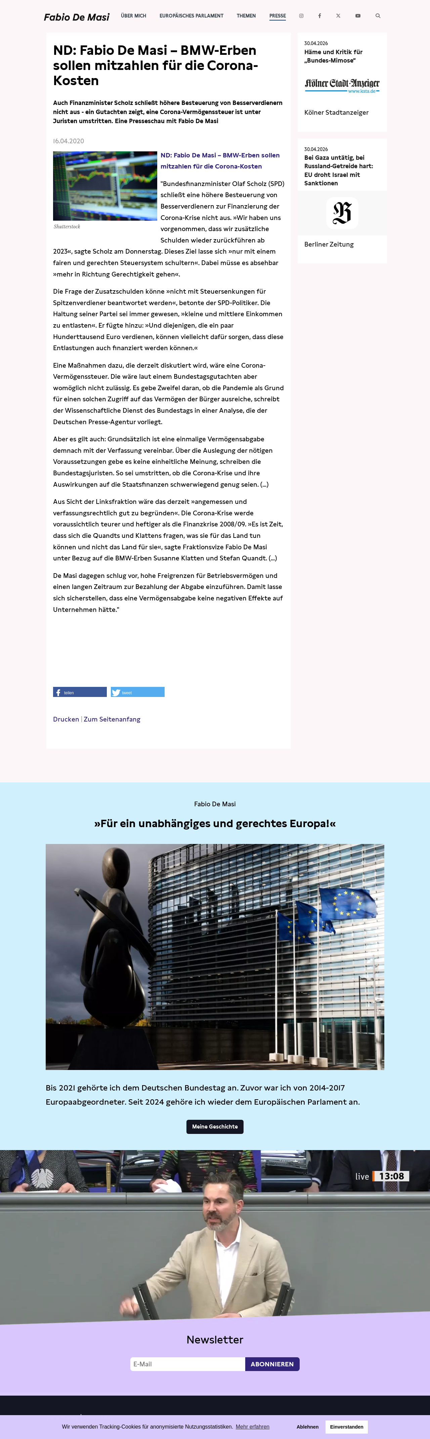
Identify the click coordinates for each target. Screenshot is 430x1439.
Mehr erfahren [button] (253, 1427)
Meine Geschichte (215, 1126)
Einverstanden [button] (346, 1427)
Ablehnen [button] (308, 1427)
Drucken (66, 719)
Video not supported (215, 1271)
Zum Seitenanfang (112, 719)
